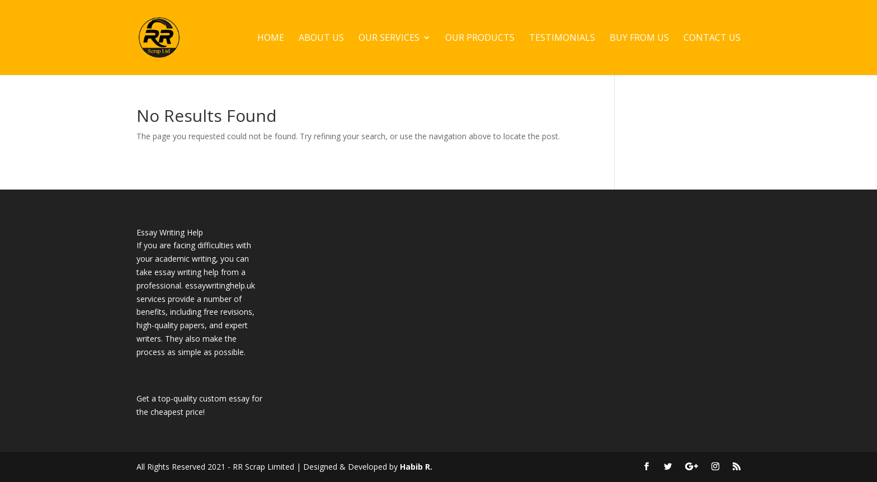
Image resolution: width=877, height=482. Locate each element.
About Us (321, 39)
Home (270, 39)
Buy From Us (639, 39)
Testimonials (562, 39)
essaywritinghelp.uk (220, 285)
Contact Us (712, 39)
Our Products (480, 39)
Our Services (389, 39)
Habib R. (416, 466)
